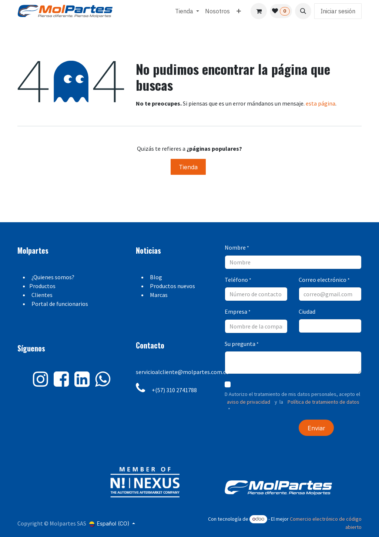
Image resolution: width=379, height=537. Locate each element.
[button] (303, 11)
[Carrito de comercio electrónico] (259, 11)
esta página (320, 103)
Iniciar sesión (338, 11)
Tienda (188, 167)
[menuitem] (187, 11)
